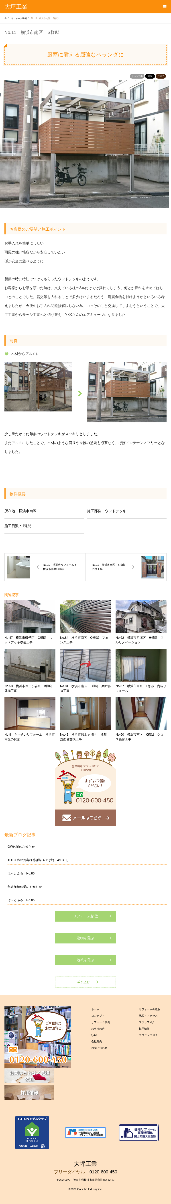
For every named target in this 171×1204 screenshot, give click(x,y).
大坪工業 (85, 1163)
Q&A (94, 1035)
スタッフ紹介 (147, 1022)
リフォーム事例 (100, 1022)
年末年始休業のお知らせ (25, 887)
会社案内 (96, 1041)
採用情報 (144, 1028)
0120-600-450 (103, 1171)
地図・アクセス (148, 1015)
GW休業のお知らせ (21, 846)
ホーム (95, 1009)
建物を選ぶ (85, 938)
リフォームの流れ (149, 1009)
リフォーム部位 (85, 916)
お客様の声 (98, 1028)
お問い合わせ (99, 1048)
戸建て (160, 76)
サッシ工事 (137, 76)
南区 (150, 76)
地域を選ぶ (85, 960)
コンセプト (98, 1015)
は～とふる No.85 (21, 900)
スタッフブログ (148, 1035)
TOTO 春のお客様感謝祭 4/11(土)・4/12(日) (38, 860)
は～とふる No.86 (21, 873)
